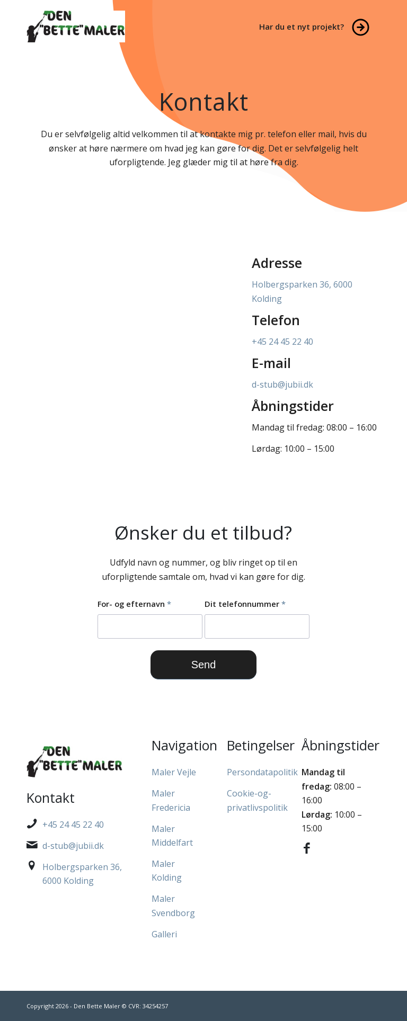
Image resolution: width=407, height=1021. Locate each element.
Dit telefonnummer (245, 603)
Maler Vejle (174, 772)
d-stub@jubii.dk (282, 384)
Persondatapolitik (262, 772)
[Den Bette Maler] (75, 26)
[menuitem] (317, 26)
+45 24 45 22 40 (282, 341)
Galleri (164, 934)
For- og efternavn (134, 603)
